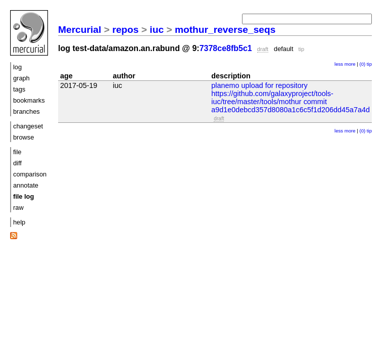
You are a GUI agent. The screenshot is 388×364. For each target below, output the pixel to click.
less (338, 64)
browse (23, 137)
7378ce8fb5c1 (226, 48)
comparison (29, 174)
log (17, 67)
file (17, 152)
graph (21, 78)
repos (125, 29)
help (19, 222)
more (350, 64)
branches (26, 111)
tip (369, 64)
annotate (25, 185)
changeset (28, 126)
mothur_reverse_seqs (225, 29)
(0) (362, 64)
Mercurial (79, 29)
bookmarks (29, 100)
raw (18, 207)
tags (19, 89)
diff (17, 163)
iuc (157, 29)
